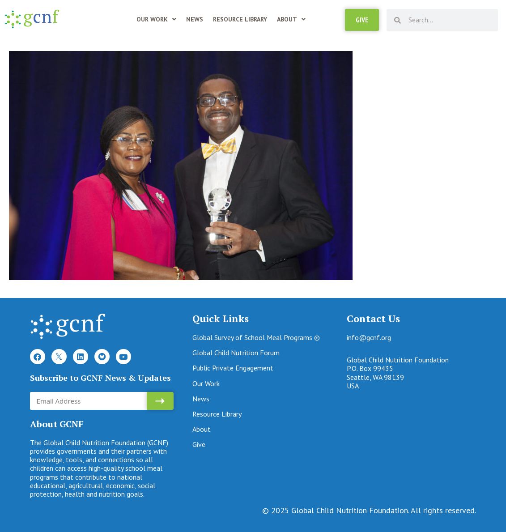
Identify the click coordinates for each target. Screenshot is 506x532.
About (291, 19)
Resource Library (240, 19)
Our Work (156, 19)
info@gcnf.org (369, 337)
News (194, 19)
